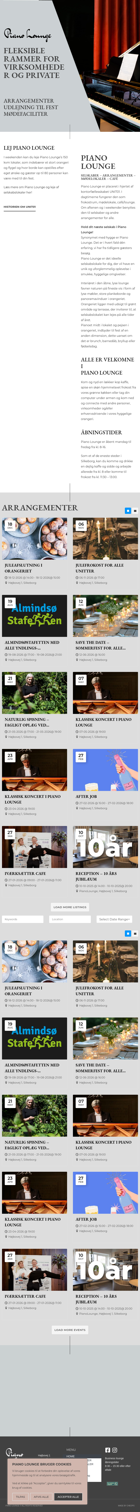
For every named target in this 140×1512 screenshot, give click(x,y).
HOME (70, 1456)
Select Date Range (115, 919)
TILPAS (20, 1496)
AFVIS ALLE (41, 1496)
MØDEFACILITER (26, 113)
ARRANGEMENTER (29, 100)
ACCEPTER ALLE (68, 1496)
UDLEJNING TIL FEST (31, 107)
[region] (47, 1481)
